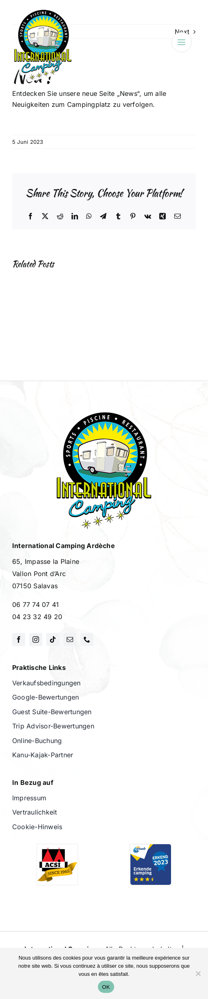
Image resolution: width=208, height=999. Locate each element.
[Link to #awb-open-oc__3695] (181, 42)
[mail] (69, 639)
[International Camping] (43, 11)
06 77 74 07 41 (35, 604)
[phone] (86, 639)
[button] (28, 314)
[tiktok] (52, 639)
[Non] (198, 973)
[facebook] (18, 639)
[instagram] (35, 639)
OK (106, 987)
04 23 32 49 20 (37, 617)
